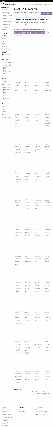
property (29, 144)
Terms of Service (22, 412)
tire (38, 112)
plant (16, 82)
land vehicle (47, 345)
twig (46, 176)
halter (36, 202)
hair (29, 371)
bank (38, 379)
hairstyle (16, 229)
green (29, 255)
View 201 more (5, 46)
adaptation (37, 115)
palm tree (17, 205)
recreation (37, 119)
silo (20, 344)
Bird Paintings (4, 423)
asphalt (26, 353)
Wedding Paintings (5, 415)
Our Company (21, 409)
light (29, 174)
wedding (5, 115)
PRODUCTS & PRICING (36, 4)
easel (46, 229)
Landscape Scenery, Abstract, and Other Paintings (7, 66)
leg (48, 80)
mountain (37, 82)
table (38, 237)
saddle (36, 208)
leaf (45, 85)
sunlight (46, 90)
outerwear (17, 227)
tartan (28, 114)
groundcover (27, 352)
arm (50, 147)
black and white (6, 101)
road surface (27, 285)
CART (50, 4)
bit (35, 291)
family (4, 109)
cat (3, 103)
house (4, 111)
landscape (4, 43)
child (4, 106)
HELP (45, 4)
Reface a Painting (6, 87)
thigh (19, 122)
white (36, 344)
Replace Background (7, 90)
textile (36, 347)
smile (20, 80)
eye (45, 149)
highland (36, 94)
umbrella (19, 379)
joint (16, 112)
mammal (46, 120)
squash (16, 264)
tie (19, 149)
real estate (5, 114)
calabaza (16, 259)
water (36, 80)
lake (40, 94)
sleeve (19, 234)
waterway (17, 350)
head (48, 146)
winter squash (17, 258)
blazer (16, 152)
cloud (3, 40)
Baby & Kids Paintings (6, 414)
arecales (16, 200)
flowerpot (17, 87)
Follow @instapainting (40, 416)
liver (37, 291)
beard (26, 115)
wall (26, 288)
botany (16, 90)
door (26, 153)
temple (29, 84)
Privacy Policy (22, 411)
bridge (16, 349)
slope (46, 259)
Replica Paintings (6, 92)
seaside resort (17, 376)
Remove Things (6, 89)
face (49, 144)
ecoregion (47, 114)
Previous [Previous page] (17, 35)
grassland (47, 126)
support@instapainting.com (41, 411)
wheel (36, 320)
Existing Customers (40, 412)
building (3, 41)
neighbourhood (38, 234)
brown (46, 171)
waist (26, 235)
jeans (46, 146)
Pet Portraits (4, 411)
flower (16, 85)
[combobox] (7, 48)
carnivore (47, 91)
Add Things (5, 78)
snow (49, 258)
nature (38, 87)
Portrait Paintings (6, 57)
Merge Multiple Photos (7, 83)
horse (36, 199)
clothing (16, 80)
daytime (49, 229)
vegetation (27, 258)
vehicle (16, 174)
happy (28, 85)
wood (3, 38)
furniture (46, 230)
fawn (26, 120)
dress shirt (17, 146)
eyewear (36, 120)
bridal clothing (18, 88)
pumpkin (19, 255)
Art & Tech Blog (22, 415)
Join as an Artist (5, 425)
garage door (27, 152)
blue (16, 374)
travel (26, 90)
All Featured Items (7, 54)
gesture (26, 87)
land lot (46, 122)
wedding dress (18, 84)
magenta (26, 262)
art (47, 178)
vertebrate (47, 115)
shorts (16, 122)
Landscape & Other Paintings (7, 417)
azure (46, 318)
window (26, 150)
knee (16, 123)
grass (29, 88)
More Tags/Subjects (6, 117)
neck (16, 234)
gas (18, 349)
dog (4, 108)
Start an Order (46, 13)
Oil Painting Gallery (6, 409)
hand (28, 199)
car (17, 173)
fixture (36, 150)
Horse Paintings (5, 422)
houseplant (17, 120)
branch (46, 173)
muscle (18, 114)
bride (19, 82)
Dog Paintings (4, 419)
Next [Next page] (21, 35)
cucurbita (19, 256)
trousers (28, 373)
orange (16, 262)
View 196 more (48, 32)
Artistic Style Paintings (7, 76)
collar (29, 317)
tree (26, 85)
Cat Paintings (4, 420)
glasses (26, 112)
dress (46, 203)
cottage (39, 150)
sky (28, 80)
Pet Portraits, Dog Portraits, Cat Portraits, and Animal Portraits (7, 61)
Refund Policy (21, 414)
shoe (46, 200)
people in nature (5, 44)
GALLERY (27, 4)
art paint (26, 256)
